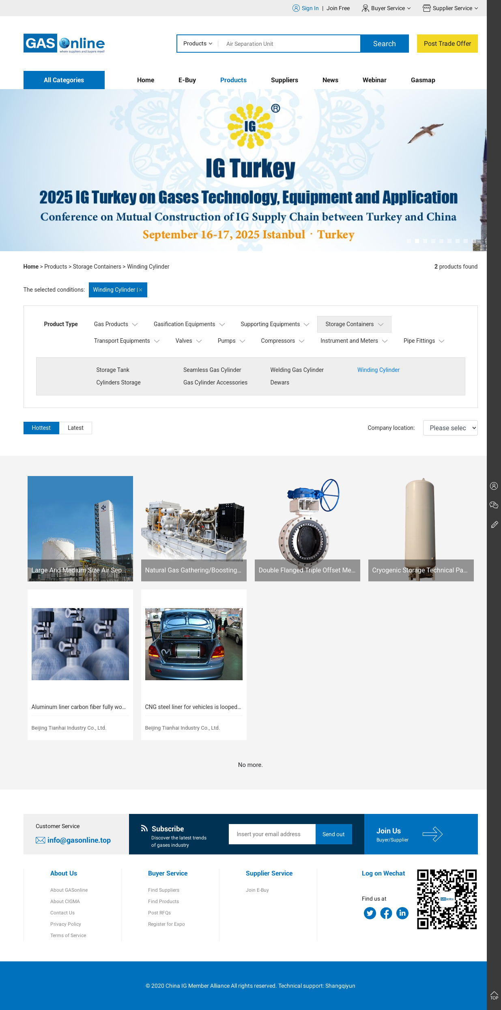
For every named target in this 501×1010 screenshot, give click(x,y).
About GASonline (69, 890)
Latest (76, 428)
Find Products (163, 901)
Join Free (338, 8)
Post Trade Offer (447, 43)
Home (145, 80)
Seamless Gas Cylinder (212, 370)
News (330, 80)
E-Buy (187, 80)
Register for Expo (166, 924)
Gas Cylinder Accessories (215, 382)
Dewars (280, 382)
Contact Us (62, 913)
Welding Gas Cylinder (297, 370)
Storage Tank (113, 370)
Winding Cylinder (148, 266)
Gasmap (423, 80)
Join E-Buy (257, 890)
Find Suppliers (163, 890)
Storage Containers (97, 266)
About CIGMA (65, 901)
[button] (409, 241)
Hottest (41, 428)
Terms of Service (68, 935)
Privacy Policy (65, 924)
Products (194, 43)
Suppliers (284, 80)
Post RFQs (159, 913)
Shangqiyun (340, 985)
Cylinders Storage (119, 382)
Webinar (375, 80)
